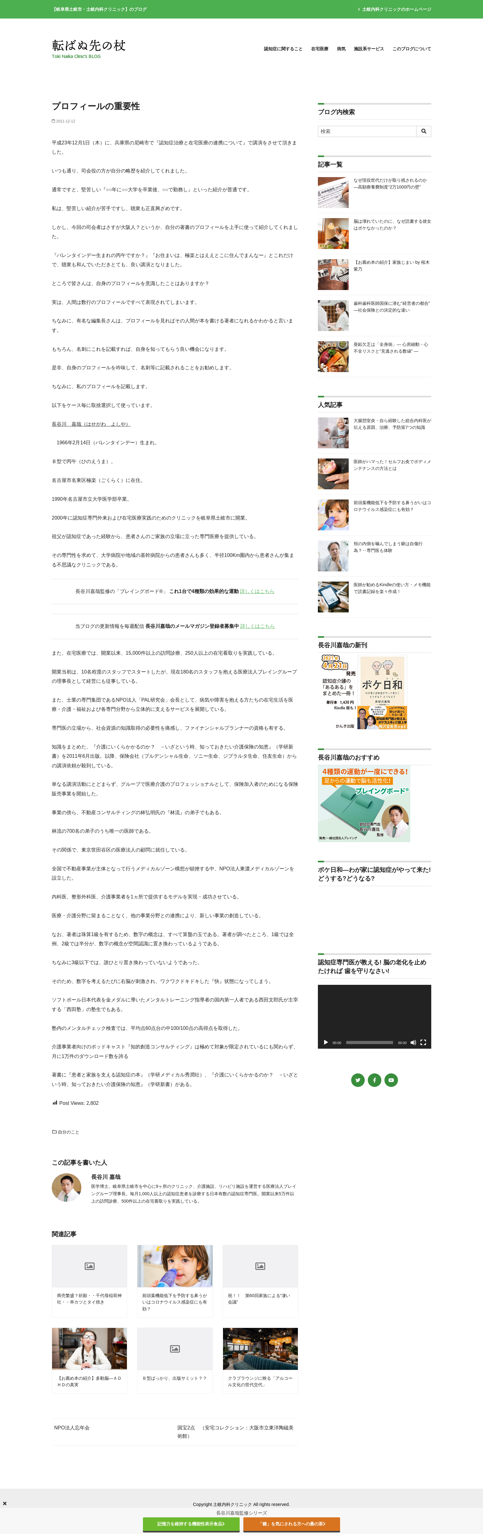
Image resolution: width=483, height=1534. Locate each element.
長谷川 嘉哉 (105, 1177)
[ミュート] (413, 1042)
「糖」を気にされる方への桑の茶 (292, 1523)
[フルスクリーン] (423, 1042)
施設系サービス (369, 48)
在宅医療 (319, 48)
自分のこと (65, 1132)
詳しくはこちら (257, 591)
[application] (374, 1017)
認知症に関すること (283, 48)
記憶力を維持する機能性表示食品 (191, 1523)
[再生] (326, 1042)
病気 (341, 48)
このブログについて (411, 48)
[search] (423, 131)
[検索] (374, 131)
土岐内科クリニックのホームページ (394, 9)
